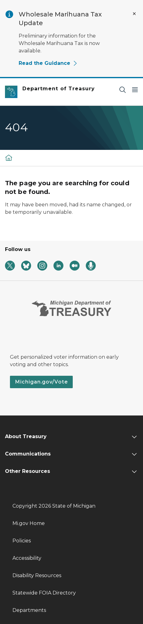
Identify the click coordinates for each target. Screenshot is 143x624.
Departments (29, 610)
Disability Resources (36, 575)
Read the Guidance (48, 63)
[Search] (122, 89)
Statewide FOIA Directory (44, 593)
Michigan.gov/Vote (41, 382)
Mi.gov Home (28, 523)
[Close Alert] (134, 13)
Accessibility (26, 558)
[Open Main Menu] (135, 89)
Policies (21, 541)
